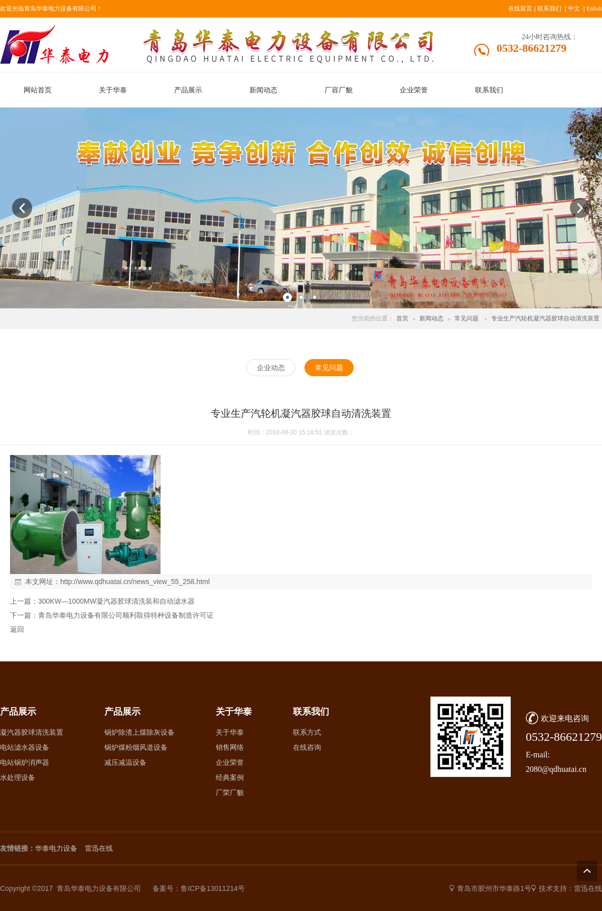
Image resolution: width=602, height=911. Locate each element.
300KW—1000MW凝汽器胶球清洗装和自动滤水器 (116, 601)
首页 (402, 318)
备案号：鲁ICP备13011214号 (199, 888)
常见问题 (467, 318)
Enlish (594, 8)
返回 (17, 629)
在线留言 (520, 8)
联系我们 (549, 8)
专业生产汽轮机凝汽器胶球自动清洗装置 (545, 318)
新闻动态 (431, 318)
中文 (574, 8)
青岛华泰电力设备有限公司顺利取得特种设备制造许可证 (126, 615)
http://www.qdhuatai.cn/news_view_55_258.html (135, 582)
